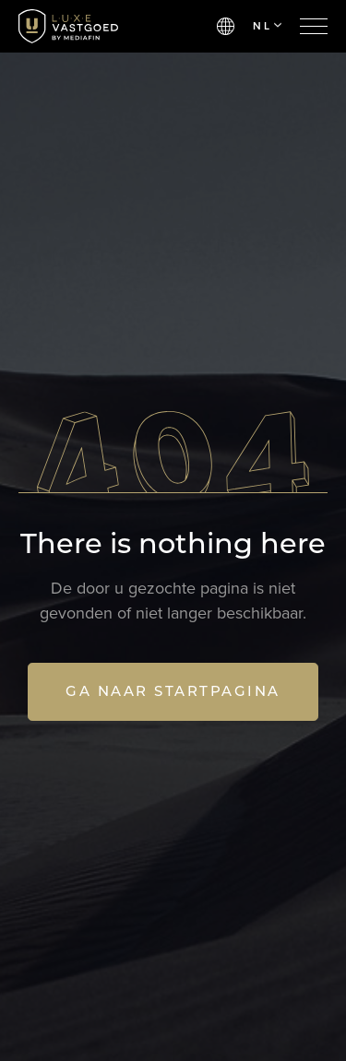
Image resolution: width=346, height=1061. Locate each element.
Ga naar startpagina (173, 691)
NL (267, 25)
